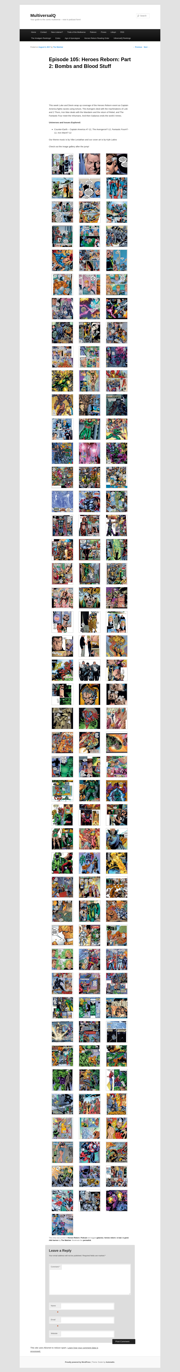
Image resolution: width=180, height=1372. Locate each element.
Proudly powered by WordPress (77, 1362)
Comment (55, 1267)
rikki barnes (53, 1240)
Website (54, 1333)
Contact (43, 32)
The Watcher (58, 47)
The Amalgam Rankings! (41, 38)
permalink (87, 1240)
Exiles (57, 38)
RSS (122, 32)
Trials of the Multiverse (76, 32)
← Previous (137, 47)
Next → (147, 47)
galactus (100, 1238)
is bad (119, 1238)
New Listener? (57, 32)
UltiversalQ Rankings (122, 38)
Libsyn (113, 32)
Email (54, 1320)
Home (33, 32)
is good (125, 1238)
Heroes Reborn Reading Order (96, 38)
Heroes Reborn (74, 1238)
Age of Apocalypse (72, 38)
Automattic (110, 1362)
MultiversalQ (43, 15)
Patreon (93, 32)
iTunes (103, 32)
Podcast (84, 1238)
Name (54, 1306)
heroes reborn (110, 1238)
